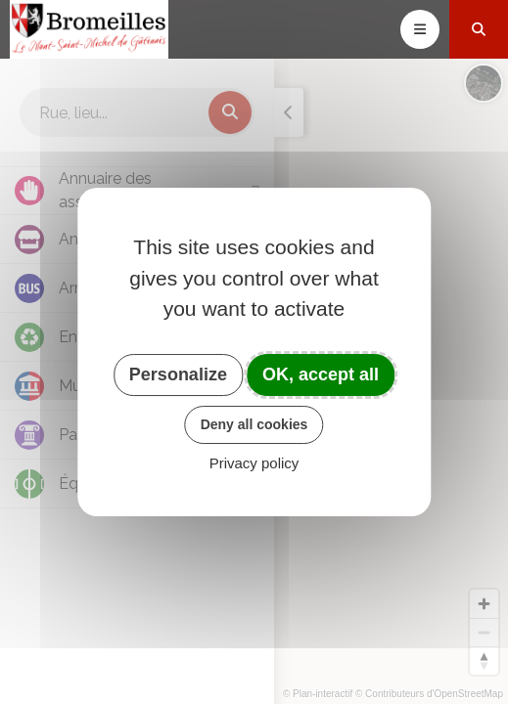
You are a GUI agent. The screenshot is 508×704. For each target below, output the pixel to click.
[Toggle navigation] (419, 29)
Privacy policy (254, 463)
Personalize (178, 374)
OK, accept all (320, 374)
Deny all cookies (254, 424)
